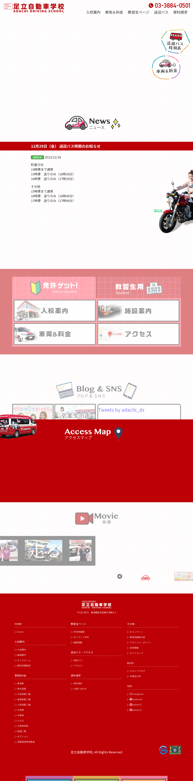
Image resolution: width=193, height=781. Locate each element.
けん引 (20, 720)
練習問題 (78, 642)
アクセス (78, 665)
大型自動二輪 (23, 694)
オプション (22, 736)
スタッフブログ (137, 670)
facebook (136, 699)
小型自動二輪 (23, 704)
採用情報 (134, 647)
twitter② (136, 709)
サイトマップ (136, 653)
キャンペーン (136, 631)
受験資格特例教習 (26, 741)
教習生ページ (138, 12)
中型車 (20, 715)
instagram (136, 694)
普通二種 (21, 731)
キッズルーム (23, 660)
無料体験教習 (23, 665)
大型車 (20, 709)
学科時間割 (79, 631)
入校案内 (93, 12)
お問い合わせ (80, 688)
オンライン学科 (81, 637)
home (20, 631)
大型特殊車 (22, 725)
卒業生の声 (135, 676)
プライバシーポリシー (141, 642)
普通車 (20, 683)
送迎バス (161, 12)
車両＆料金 (114, 12)
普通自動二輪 (23, 699)
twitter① (136, 704)
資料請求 (180, 12)
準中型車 (21, 688)
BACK (158, 210)
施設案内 (21, 654)
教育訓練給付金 (137, 637)
